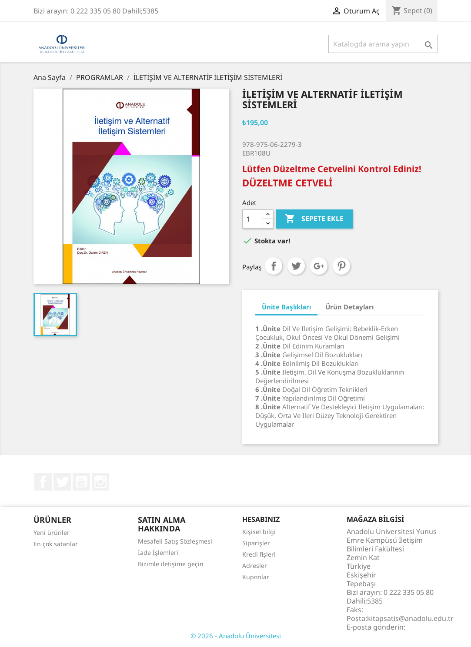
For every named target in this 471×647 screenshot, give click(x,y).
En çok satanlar (55, 544)
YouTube (81, 482)
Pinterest (341, 266)
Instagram (100, 482)
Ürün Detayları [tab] (349, 306)
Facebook (43, 482)
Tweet (296, 266)
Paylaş (273, 266)
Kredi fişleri (259, 554)
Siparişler (256, 543)
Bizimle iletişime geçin (171, 564)
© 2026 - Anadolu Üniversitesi (235, 635)
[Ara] (383, 44)
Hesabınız (261, 519)
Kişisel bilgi (259, 532)
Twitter (62, 482)
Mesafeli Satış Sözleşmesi (175, 541)
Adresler (254, 565)
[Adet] (252, 219)
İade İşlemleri (158, 552)
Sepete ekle (314, 219)
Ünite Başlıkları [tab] (286, 306)
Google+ (318, 266)
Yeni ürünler (51, 532)
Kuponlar (255, 577)
